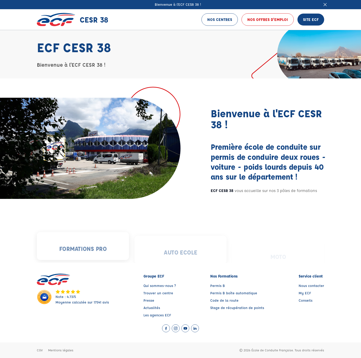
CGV (40, 350)
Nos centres (219, 19)
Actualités (151, 308)
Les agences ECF (157, 315)
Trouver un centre (158, 293)
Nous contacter (311, 286)
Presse (148, 300)
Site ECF (311, 19)
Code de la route (224, 300)
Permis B (217, 286)
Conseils (305, 300)
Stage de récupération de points (237, 308)
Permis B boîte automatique (233, 293)
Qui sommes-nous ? (159, 286)
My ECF (305, 293)
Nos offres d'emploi (267, 19)
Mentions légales (60, 350)
